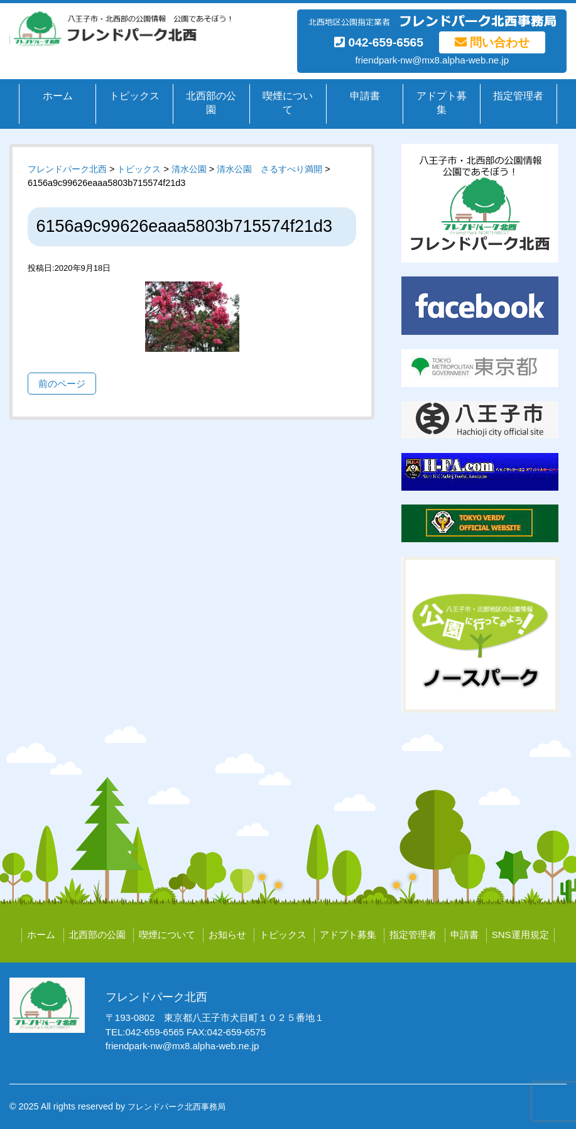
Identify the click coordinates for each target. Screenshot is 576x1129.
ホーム (58, 95)
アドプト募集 (441, 103)
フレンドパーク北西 (67, 169)
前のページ (61, 383)
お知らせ (227, 934)
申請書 (365, 95)
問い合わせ (492, 42)
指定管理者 (518, 95)
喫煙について (288, 103)
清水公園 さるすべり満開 (269, 169)
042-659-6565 (378, 42)
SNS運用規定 (520, 934)
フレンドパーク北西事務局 (177, 1106)
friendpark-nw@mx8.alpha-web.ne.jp (432, 60)
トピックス (134, 95)
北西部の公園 (211, 103)
